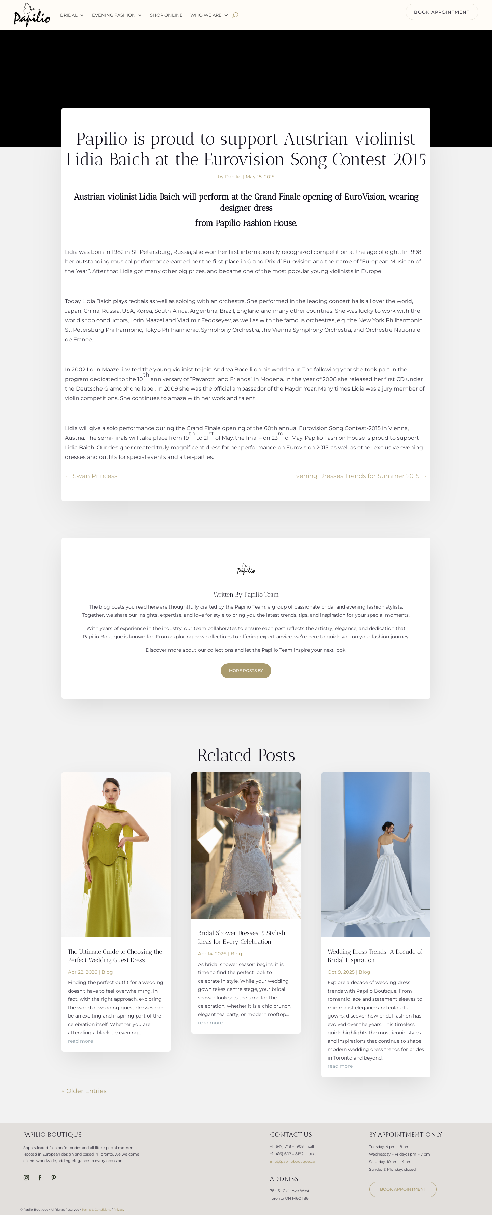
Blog (107, 972)
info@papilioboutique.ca (292, 1161)
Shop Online (166, 15)
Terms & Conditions (96, 1209)
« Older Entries (84, 1091)
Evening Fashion (114, 15)
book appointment (403, 1189)
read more (80, 1041)
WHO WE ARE (206, 15)
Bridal (69, 15)
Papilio (233, 177)
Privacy (118, 1209)
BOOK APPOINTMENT (442, 12)
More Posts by (246, 670)
